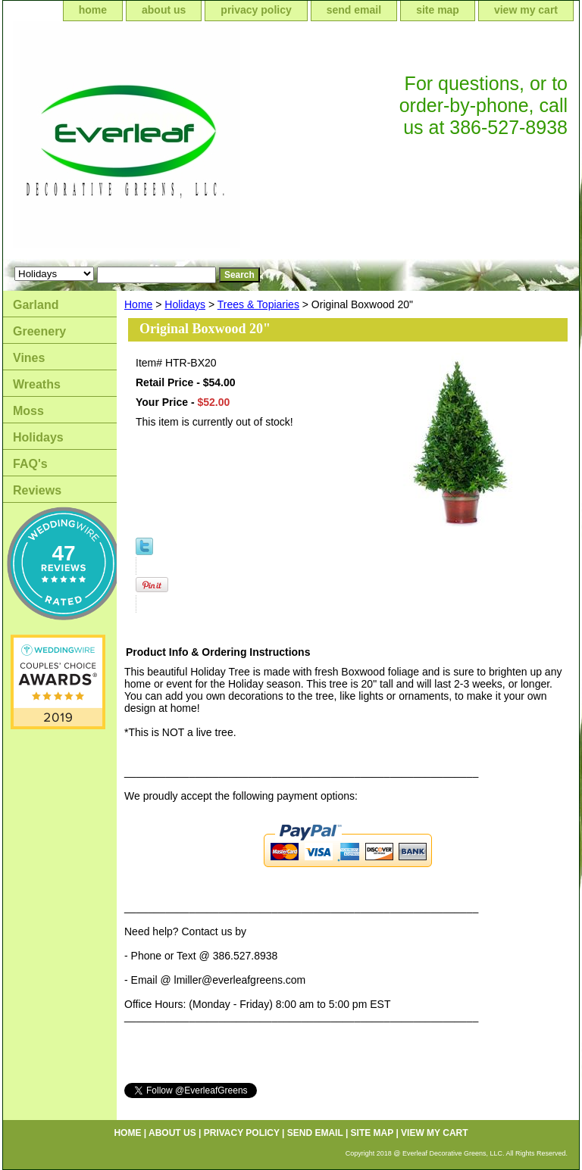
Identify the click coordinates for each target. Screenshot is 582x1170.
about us (164, 10)
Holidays (184, 304)
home (93, 10)
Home (138, 304)
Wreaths (37, 384)
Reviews (37, 490)
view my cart (526, 10)
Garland (35, 304)
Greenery (39, 331)
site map (437, 10)
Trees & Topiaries (258, 304)
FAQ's (30, 463)
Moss (28, 410)
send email (354, 10)
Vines (29, 357)
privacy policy (256, 10)
